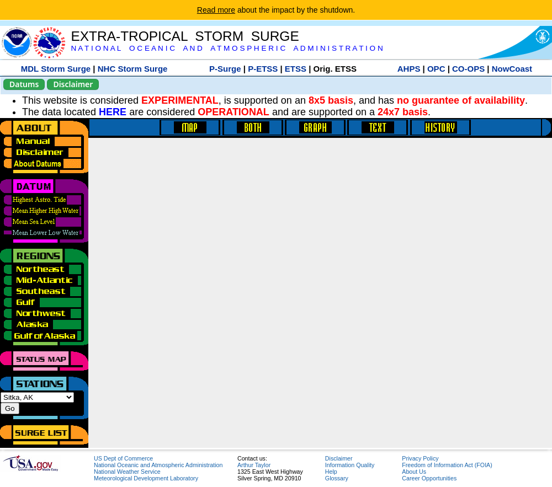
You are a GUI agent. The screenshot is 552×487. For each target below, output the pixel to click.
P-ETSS (263, 68)
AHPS (409, 68)
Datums (24, 84)
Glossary (336, 478)
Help (331, 471)
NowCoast (512, 68)
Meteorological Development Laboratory (146, 478)
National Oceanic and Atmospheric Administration (158, 465)
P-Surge (225, 68)
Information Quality (349, 465)
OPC (436, 68)
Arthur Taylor (253, 465)
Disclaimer (73, 84)
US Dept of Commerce (123, 458)
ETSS (295, 68)
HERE (112, 111)
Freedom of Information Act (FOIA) (447, 465)
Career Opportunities (429, 478)
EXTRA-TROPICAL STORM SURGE (185, 36)
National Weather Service (127, 471)
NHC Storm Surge (133, 68)
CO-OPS (468, 68)
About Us (414, 471)
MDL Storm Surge (56, 68)
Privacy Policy (420, 458)
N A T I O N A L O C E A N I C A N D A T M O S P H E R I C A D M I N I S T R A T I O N (227, 48)
